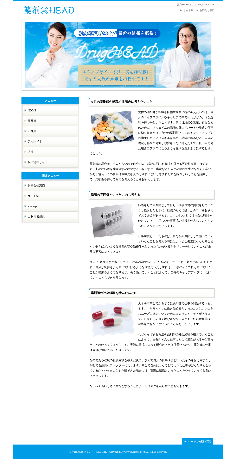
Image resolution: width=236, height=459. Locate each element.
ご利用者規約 (36, 216)
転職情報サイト (38, 162)
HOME (32, 110)
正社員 (32, 131)
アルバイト (35, 141)
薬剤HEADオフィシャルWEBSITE (88, 451)
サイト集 (188, 10)
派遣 (30, 151)
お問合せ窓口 (207, 10)
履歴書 (32, 120)
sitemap (32, 206)
